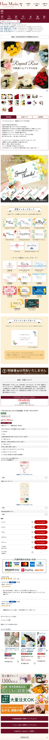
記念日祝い (12, 26)
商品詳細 (8, 117)
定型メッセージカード (7, 481)
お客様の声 (9, 17)
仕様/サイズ (24, 117)
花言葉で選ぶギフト (8, 30)
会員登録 (37, 17)
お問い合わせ (45, 4)
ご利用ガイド (28, 4)
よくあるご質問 (37, 4)
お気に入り (23, 17)
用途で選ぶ (6, 26)
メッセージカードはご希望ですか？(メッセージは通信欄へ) (10, 459)
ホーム (2, 17)
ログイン (30, 17)
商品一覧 (21, 4)
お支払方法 (24, 737)
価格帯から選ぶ (7, 28)
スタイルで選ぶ (7, 23)
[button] (2, 650)
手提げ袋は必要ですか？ (7, 511)
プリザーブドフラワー (17, 23)
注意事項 (40, 117)
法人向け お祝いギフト (9, 31)
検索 (17, 21)
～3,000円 (14, 28)
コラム (16, 17)
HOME (1, 23)
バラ (15, 30)
